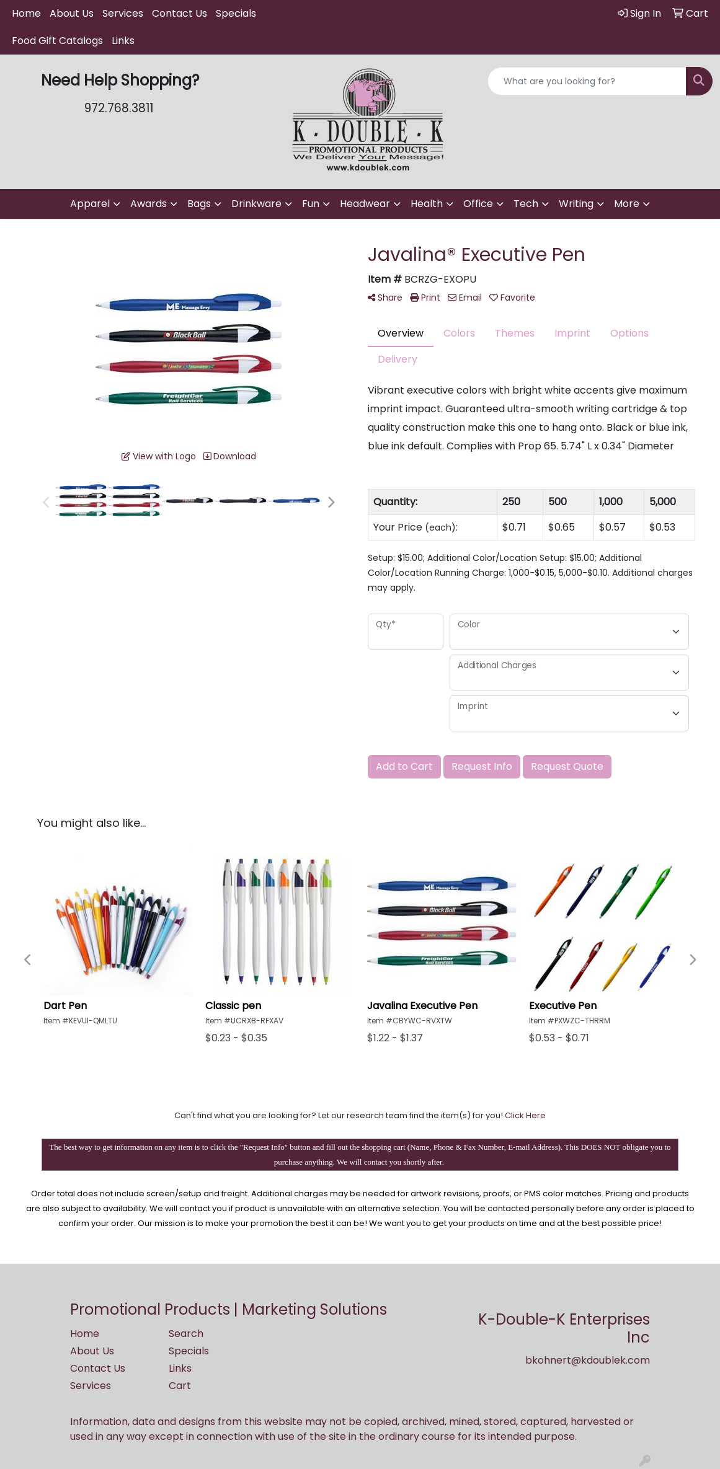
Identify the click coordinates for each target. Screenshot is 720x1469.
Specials (236, 13)
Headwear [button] (365, 203)
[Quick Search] (587, 81)
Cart (180, 1386)
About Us (72, 13)
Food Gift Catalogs (57, 40)
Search (186, 1333)
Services (122, 13)
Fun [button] (310, 203)
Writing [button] (576, 203)
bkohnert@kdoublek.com (587, 1360)
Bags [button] (199, 203)
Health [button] (427, 203)
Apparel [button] (90, 203)
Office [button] (478, 203)
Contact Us (179, 13)
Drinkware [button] (256, 203)
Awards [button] (148, 203)
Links (123, 40)
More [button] (626, 203)
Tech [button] (525, 203)
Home (26, 13)
